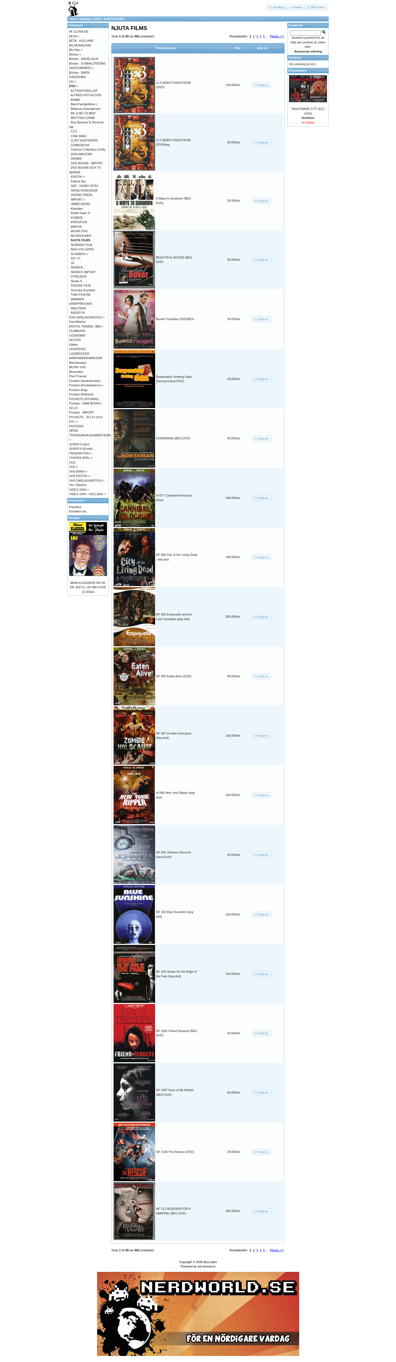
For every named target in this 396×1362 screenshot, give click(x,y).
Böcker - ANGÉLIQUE (84, 58)
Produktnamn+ (166, 48)
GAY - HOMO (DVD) (84, 185)
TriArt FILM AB (80, 294)
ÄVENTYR (78, 312)
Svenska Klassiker (83, 290)
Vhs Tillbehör (78, 485)
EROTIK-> (78, 176)
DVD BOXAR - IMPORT (87, 163)
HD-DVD (75, 340)
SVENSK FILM (81, 285)
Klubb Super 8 (80, 213)
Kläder (73, 344)
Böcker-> (75, 54)
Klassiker (77, 208)
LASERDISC (77, 349)
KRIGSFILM (79, 222)
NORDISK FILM (81, 244)
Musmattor (76, 371)
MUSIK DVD (79, 231)
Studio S (76, 281)
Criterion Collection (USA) (88, 149)
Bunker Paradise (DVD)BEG (175, 319)
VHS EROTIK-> (79, 476)
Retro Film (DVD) (82, 249)
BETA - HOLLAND (81, 40)
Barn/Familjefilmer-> (84, 104)
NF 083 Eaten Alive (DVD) (173, 676)
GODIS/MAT (77, 335)
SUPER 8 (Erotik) (81, 448)
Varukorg (294, 57)
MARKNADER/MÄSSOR (85, 358)
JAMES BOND (80, 204)
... (267, 36)
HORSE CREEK (82, 194)
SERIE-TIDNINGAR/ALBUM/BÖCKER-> (90, 435)
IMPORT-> (78, 199)
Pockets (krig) (78, 390)
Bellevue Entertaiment (85, 108)
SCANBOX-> (79, 254)
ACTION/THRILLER (84, 90)
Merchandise (77, 362)
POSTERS (76, 426)
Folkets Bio (78, 181)
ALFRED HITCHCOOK (86, 95)
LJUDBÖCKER (79, 353)
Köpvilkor (75, 507)
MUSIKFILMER (81, 235)
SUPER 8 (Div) (79, 444)
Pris (237, 48)
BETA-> (74, 36)
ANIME (75, 99)
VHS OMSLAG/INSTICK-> (87, 480)
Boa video (210, 1262)
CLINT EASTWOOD (84, 140)
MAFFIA (76, 226)
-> (73, 86)
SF (73, 263)
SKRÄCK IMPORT (83, 272)
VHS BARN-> (78, 471)
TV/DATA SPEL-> (80, 457)
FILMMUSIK (77, 330)
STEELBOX (79, 276)
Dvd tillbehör (77, 321)
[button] (277, 7)
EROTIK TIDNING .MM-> (86, 326)
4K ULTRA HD (78, 31)
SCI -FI (75, 258)
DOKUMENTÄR (81, 154)
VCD (72, 462)
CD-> (72, 81)
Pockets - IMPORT (81, 412)
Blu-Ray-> (75, 49)
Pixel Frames (78, 376)
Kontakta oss (78, 511)
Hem (73, 19)
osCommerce (206, 1266)
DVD (97, 19)
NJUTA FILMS (114, 19)
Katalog (85, 19)
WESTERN (78, 308)
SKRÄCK (77, 267)
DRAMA (76, 158)
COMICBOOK (80, 145)
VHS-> (73, 466)
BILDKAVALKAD (80, 45)
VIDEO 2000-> (79, 489)
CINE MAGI (78, 136)
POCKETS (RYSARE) (84, 399)
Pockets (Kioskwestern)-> (86, 385)
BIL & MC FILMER (83, 113)
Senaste (74, 518)
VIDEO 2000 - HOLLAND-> (87, 494)
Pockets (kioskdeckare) (84, 380)
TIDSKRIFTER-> (80, 453)
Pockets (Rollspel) (81, 394)
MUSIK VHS (77, 367)
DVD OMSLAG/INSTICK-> (87, 317)
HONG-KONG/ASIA (84, 190)
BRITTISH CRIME (83, 118)
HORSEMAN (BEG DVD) (173, 438)
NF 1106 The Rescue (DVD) (175, 1151)
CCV (74, 131)
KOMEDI (76, 217)
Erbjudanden (297, 70)
